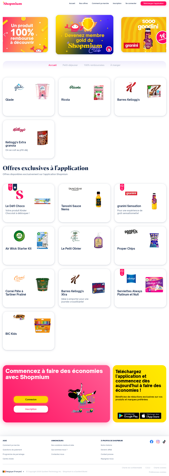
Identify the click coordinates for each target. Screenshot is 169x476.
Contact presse (107, 454)
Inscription (117, 3)
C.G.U (148, 468)
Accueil (72, 3)
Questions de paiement (12, 450)
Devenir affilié (106, 450)
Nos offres (83, 3)
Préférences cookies (157, 472)
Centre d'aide (8, 459)
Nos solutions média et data (62, 445)
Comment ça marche (100, 3)
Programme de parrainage (13, 454)
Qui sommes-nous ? (59, 450)
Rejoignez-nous (107, 459)
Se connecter (131, 3)
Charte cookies (160, 468)
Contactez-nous (57, 454)
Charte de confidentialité (132, 468)
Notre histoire (106, 445)
